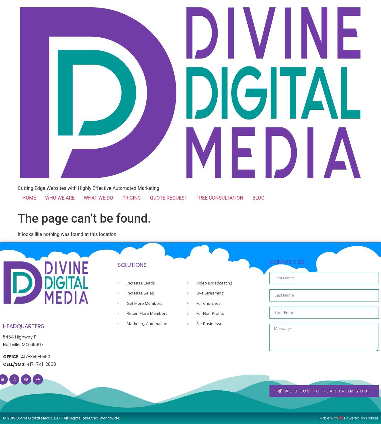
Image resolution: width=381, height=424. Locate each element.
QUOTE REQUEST (168, 198)
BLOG (258, 198)
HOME (29, 198)
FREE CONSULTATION (219, 198)
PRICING (131, 198)
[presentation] (315, 368)
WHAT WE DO (98, 198)
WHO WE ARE (60, 198)
